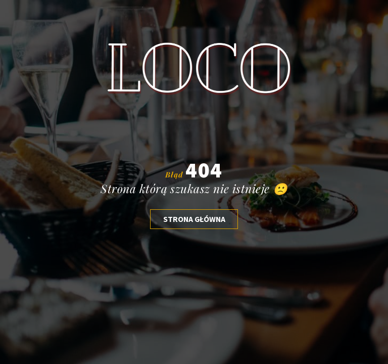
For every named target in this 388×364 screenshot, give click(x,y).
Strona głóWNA (194, 219)
